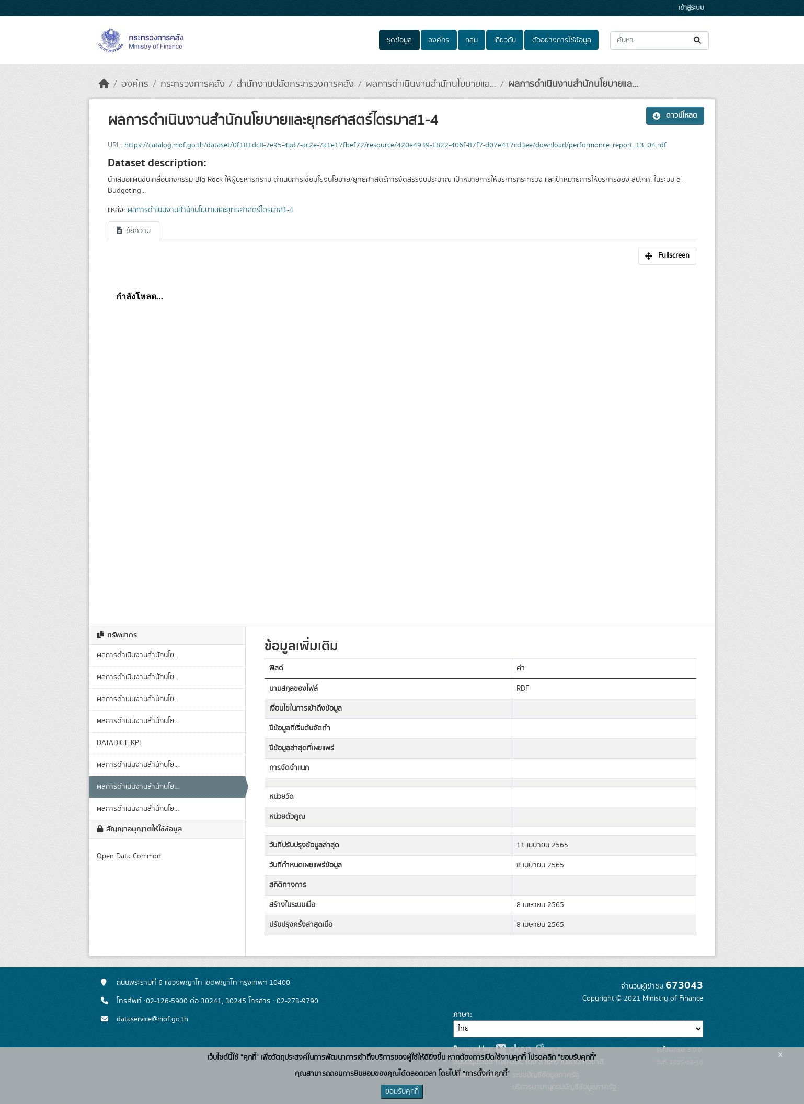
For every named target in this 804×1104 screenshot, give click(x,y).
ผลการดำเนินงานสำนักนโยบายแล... (431, 84)
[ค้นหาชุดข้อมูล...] (659, 40)
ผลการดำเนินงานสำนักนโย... (138, 655)
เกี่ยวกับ (505, 40)
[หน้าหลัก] (104, 84)
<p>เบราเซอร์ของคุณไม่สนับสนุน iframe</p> (402, 440)
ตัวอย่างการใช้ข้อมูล (561, 40)
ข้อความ (134, 231)
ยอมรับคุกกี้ (402, 1091)
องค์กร (438, 40)
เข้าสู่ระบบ (691, 8)
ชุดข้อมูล (399, 40)
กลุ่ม (471, 40)
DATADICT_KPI (119, 743)
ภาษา (461, 1014)
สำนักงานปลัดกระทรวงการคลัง (295, 84)
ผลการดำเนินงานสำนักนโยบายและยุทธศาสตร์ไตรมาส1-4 (210, 210)
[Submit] (698, 40)
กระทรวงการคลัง (192, 84)
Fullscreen (667, 255)
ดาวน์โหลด (675, 115)
